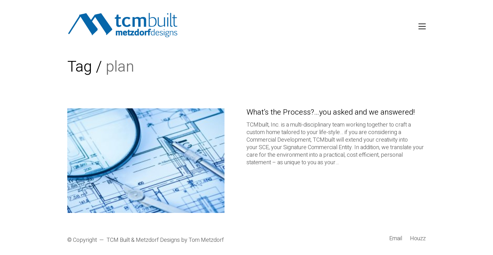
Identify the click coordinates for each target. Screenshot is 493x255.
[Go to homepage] (123, 26)
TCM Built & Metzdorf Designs (143, 240)
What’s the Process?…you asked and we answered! (330, 112)
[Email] (395, 238)
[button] (422, 26)
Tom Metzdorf (206, 240)
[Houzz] (418, 238)
